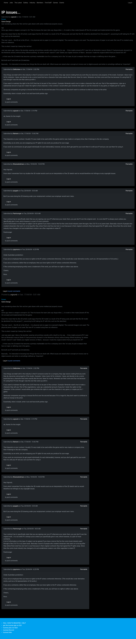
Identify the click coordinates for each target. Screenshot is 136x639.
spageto (16, 191)
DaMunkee (16, 69)
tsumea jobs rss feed (10, 628)
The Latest (18, 3)
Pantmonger (17, 213)
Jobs (11, 3)
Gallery (25, 3)
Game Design (6, 21)
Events (61, 3)
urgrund (13, 17)
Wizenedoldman (18, 164)
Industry (32, 3)
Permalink (129, 69)
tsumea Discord (8, 630)
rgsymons (16, 249)
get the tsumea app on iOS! (12, 625)
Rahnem (16, 133)
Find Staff (48, 3)
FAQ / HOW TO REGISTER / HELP (14, 623)
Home (6, 3)
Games (55, 3)
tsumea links (7, 632)
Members (40, 3)
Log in (130, 3)
